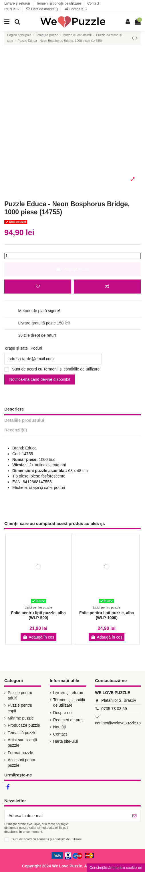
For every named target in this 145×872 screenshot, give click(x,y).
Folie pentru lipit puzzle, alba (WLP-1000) (106, 615)
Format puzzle (20, 752)
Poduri (36, 348)
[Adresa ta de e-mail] (66, 815)
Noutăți (59, 727)
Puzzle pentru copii (20, 708)
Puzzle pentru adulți (20, 695)
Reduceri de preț (68, 720)
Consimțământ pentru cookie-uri (116, 867)
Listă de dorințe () (42, 9)
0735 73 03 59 (114, 708)
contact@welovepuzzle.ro (118, 723)
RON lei (11, 9)
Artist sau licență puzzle (22, 743)
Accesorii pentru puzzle (22, 763)
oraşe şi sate (16, 348)
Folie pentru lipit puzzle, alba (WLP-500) (38, 615)
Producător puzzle (24, 725)
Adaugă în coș (73, 269)
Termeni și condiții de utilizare (59, 3)
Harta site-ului (65, 741)
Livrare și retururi (17, 3)
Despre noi (63, 712)
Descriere (14, 409)
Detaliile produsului (24, 420)
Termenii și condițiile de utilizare (71, 369)
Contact (93, 3)
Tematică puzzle (22, 732)
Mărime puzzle (21, 718)
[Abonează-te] (134, 815)
